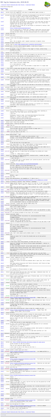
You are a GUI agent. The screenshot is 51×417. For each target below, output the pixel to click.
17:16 (2, 288)
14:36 (2, 192)
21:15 (2, 361)
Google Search (28, 4)
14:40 (2, 209)
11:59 (2, 68)
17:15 (2, 282)
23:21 (2, 404)
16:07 (2, 253)
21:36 (2, 393)
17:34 (2, 300)
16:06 (2, 249)
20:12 (2, 342)
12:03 (2, 101)
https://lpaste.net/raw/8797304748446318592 (27, 163)
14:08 (2, 122)
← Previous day (3, 4)
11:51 (2, 41)
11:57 (2, 56)
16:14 (2, 274)
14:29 (2, 151)
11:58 (2, 64)
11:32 (2, 33)
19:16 (2, 336)
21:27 (2, 375)
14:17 (2, 131)
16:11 (2, 267)
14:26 (2, 139)
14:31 (2, 162)
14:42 (2, 223)
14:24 (2, 134)
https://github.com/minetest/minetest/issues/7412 (22, 375)
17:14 (2, 279)
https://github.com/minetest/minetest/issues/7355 (22, 297)
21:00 (2, 349)
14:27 (2, 144)
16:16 (2, 275)
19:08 (2, 317)
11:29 (2, 25)
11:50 (2, 37)
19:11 (2, 330)
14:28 (2, 146)
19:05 (2, 314)
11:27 (2, 15)
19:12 (2, 333)
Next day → (23, 4)
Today (19, 4)
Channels (8, 4)
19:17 (2, 339)
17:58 (2, 302)
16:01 (2, 241)
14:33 (2, 171)
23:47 (2, 409)
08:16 (2, 12)
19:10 (2, 323)
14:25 (2, 137)
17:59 (2, 304)
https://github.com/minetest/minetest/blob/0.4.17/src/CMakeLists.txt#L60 (28, 180)
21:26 (2, 371)
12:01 (2, 84)
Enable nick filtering (4, 8)
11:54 (2, 42)
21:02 (2, 355)
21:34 (2, 384)
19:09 (2, 322)
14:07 (2, 113)
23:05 (2, 398)
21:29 (2, 378)
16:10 (2, 263)
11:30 (2, 29)
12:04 (2, 103)
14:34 (2, 181)
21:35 (2, 388)
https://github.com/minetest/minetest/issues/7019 (22, 405)
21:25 (2, 367)
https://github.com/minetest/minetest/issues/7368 (22, 359)
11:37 (2, 36)
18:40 (2, 308)
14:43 (2, 226)
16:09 (2, 257)
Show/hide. (19, 13)
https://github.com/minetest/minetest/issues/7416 (22, 400)
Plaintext (33, 4)
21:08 (2, 357)
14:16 (2, 130)
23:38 (2, 408)
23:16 (2, 402)
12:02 (2, 94)
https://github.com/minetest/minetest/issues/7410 (22, 363)
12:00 (2, 74)
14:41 (2, 219)
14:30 (2, 153)
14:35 (2, 189)
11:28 (2, 21)
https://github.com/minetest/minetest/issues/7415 (22, 351)
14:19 (2, 133)
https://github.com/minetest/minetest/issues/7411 (22, 368)
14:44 (2, 231)
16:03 (2, 247)
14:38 (2, 201)
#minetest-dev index (14, 4)
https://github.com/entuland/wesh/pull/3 (20, 28)
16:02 (2, 243)
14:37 (2, 199)
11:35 (2, 35)
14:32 (2, 168)
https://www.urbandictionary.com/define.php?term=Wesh (28, 44)
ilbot (5, 414)
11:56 (2, 48)
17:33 (2, 295)
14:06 (2, 110)
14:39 (2, 205)
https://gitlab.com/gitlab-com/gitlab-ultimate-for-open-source (29, 342)
